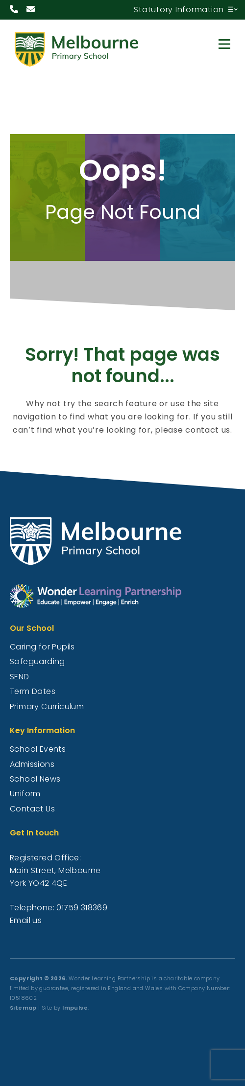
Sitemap (23, 1008)
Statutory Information (179, 9)
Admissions (32, 764)
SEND (19, 676)
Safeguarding (37, 661)
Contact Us (32, 808)
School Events (38, 749)
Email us (26, 920)
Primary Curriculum (47, 706)
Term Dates (32, 691)
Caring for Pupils (42, 646)
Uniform (25, 793)
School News (35, 779)
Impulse (75, 1008)
